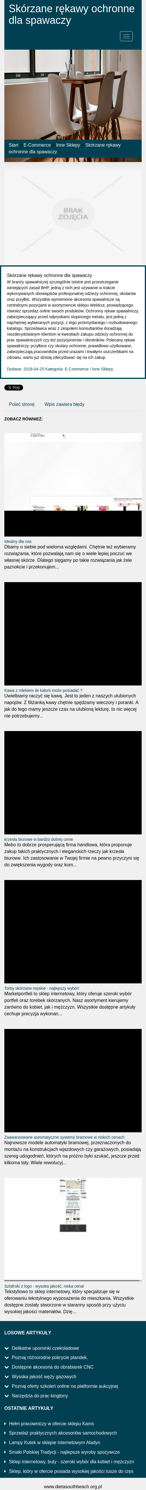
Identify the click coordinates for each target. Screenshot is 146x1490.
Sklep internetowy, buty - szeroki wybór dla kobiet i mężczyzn (71, 1461)
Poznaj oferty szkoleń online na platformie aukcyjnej (65, 1386)
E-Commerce (37, 145)
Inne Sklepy (68, 145)
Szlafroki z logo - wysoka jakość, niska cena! (44, 1286)
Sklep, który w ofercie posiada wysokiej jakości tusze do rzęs (71, 1471)
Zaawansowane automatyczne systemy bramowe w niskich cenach (64, 1137)
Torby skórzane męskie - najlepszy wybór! (41, 988)
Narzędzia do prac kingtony (40, 1395)
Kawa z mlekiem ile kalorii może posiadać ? (43, 690)
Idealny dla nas (18, 541)
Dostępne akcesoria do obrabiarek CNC (53, 1367)
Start (14, 145)
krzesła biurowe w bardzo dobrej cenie (38, 839)
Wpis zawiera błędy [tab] (64, 404)
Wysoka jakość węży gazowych (44, 1376)
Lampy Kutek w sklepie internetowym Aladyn (54, 1442)
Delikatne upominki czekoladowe (45, 1348)
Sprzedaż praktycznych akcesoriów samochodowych (63, 1432)
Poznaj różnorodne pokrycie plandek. (50, 1357)
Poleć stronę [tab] (22, 404)
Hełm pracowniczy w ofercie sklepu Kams (51, 1423)
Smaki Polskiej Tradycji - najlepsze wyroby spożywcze (64, 1452)
